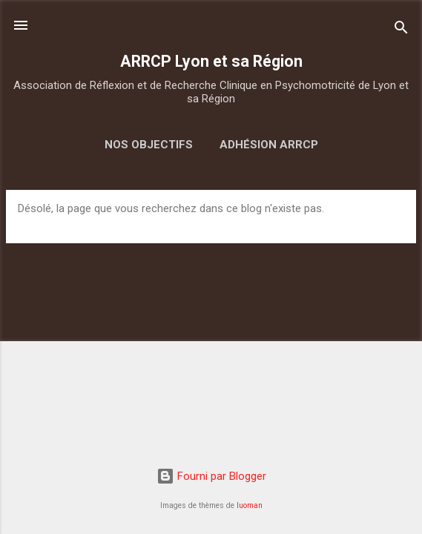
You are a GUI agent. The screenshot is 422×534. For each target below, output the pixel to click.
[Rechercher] (401, 30)
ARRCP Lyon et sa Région (211, 61)
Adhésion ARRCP (269, 144)
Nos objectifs (149, 144)
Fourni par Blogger (211, 476)
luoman (250, 505)
